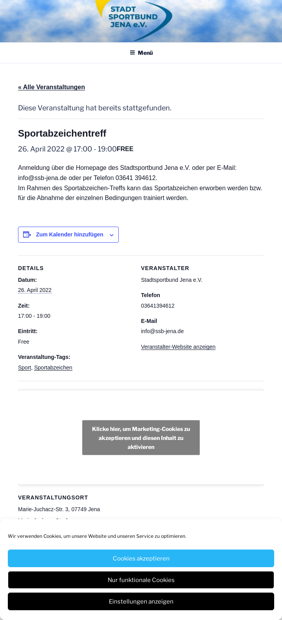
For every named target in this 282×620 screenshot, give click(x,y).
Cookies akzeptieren (141, 558)
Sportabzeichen (53, 367)
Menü (141, 52)
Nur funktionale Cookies (141, 580)
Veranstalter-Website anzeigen (178, 347)
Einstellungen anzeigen (141, 601)
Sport (24, 367)
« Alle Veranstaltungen (51, 87)
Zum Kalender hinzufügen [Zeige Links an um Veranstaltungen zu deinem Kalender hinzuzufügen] (69, 234)
